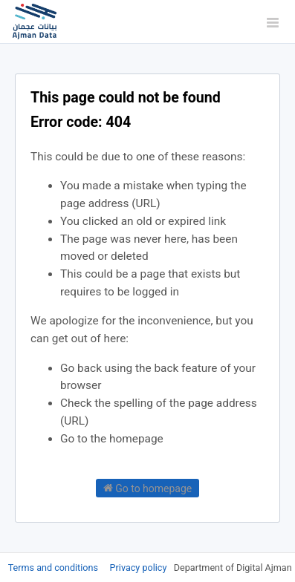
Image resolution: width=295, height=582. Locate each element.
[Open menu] (272, 22)
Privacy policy (139, 567)
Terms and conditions (54, 567)
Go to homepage (147, 488)
